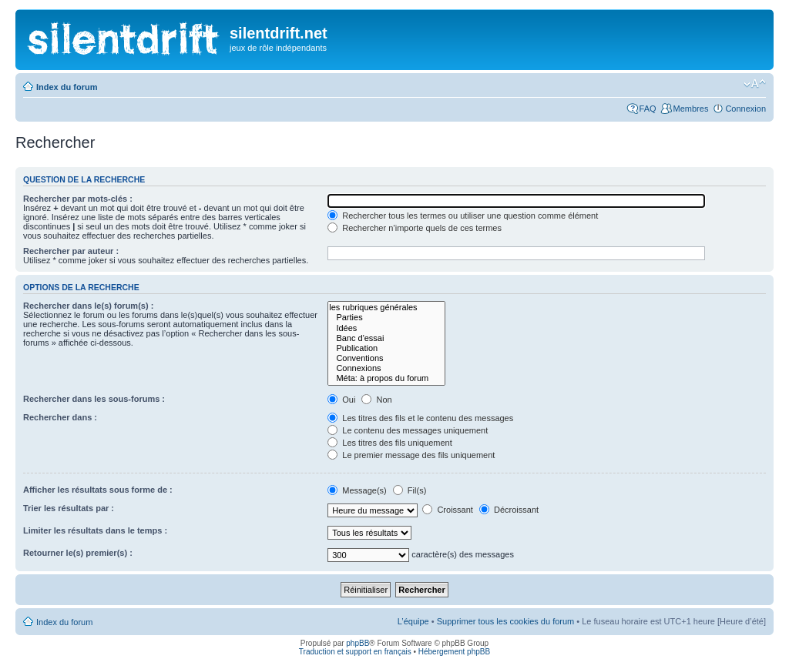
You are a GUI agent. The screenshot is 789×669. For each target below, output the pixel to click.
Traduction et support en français (355, 651)
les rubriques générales (386, 308)
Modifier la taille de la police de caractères (755, 84)
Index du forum (66, 87)
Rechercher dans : (60, 417)
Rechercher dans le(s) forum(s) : (88, 305)
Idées (386, 328)
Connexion (745, 108)
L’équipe (413, 621)
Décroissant (509, 509)
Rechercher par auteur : (71, 251)
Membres (691, 108)
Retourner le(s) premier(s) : (78, 552)
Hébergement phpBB (454, 651)
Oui (341, 399)
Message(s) (358, 490)
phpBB (357, 643)
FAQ (648, 108)
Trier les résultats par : (68, 508)
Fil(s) (410, 490)
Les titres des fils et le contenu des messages (420, 418)
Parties (386, 318)
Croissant (447, 509)
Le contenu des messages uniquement (407, 430)
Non (376, 399)
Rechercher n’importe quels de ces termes (414, 227)
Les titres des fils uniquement (389, 442)
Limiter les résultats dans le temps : (95, 530)
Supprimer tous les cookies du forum (506, 621)
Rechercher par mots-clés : (78, 198)
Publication (386, 348)
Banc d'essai (386, 338)
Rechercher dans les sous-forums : (94, 398)
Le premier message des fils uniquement (411, 455)
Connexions (386, 368)
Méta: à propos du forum (386, 378)
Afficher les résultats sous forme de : (98, 489)
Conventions (386, 358)
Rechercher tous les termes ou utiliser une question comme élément (462, 215)
